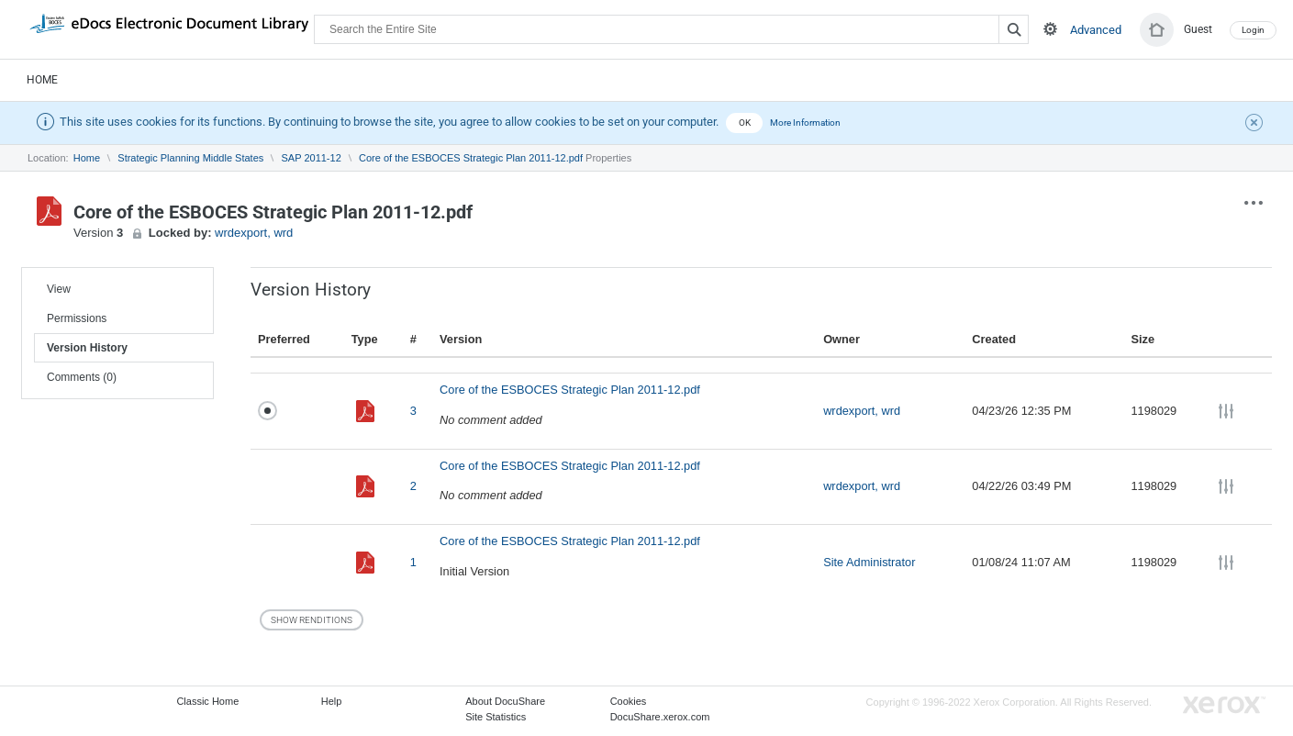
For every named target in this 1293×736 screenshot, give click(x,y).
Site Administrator (869, 562)
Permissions (76, 318)
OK (745, 122)
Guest (1198, 29)
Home (42, 79)
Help (331, 701)
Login (1253, 30)
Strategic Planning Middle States (190, 157)
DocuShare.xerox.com (660, 716)
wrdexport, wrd (254, 233)
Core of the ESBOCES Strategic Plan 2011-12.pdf (471, 157)
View (59, 289)
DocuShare (169, 28)
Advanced (1095, 30)
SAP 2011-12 (311, 157)
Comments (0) (82, 377)
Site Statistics (495, 716)
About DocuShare (505, 701)
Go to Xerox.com (1224, 705)
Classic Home (207, 701)
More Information (805, 122)
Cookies (628, 701)
